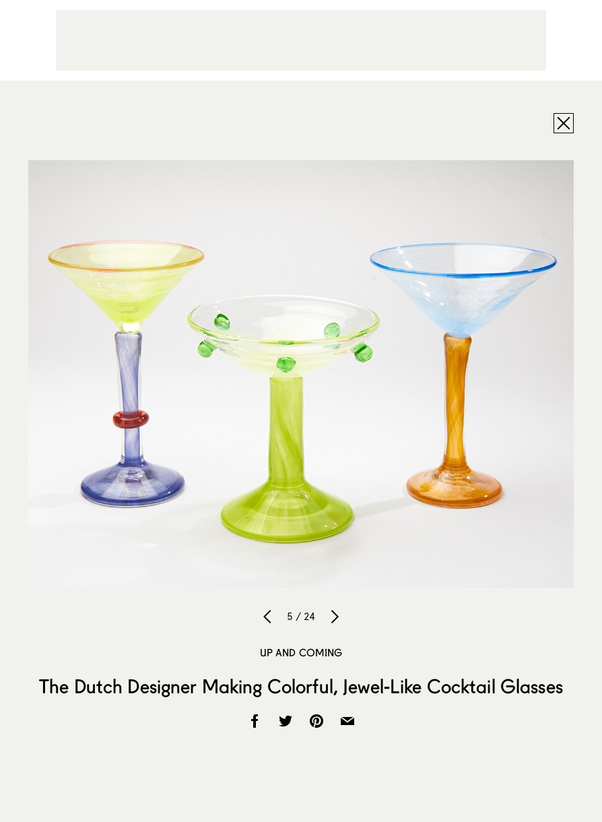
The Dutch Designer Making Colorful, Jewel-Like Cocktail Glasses (301, 686)
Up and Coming (301, 652)
